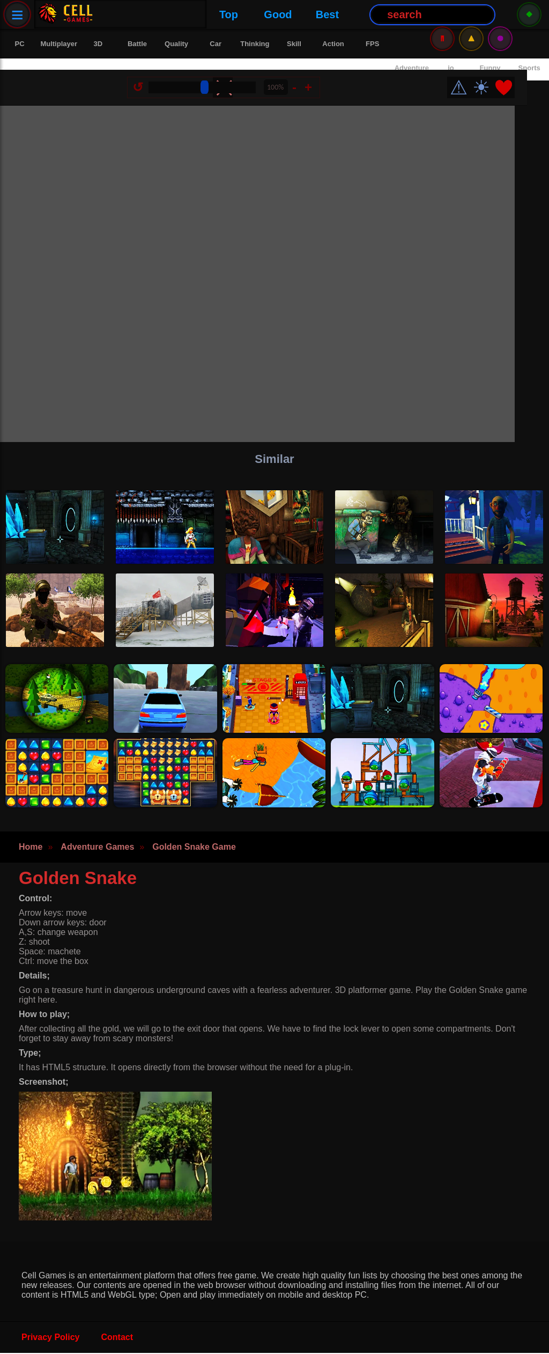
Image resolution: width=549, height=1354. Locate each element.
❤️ (516, 76)
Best (222, 14)
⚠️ (471, 14)
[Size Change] (214, 76)
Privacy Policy (50, 1338)
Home (30, 847)
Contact (117, 1338)
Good (173, 14)
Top (123, 14)
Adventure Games (97, 847)
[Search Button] (328, 15)
